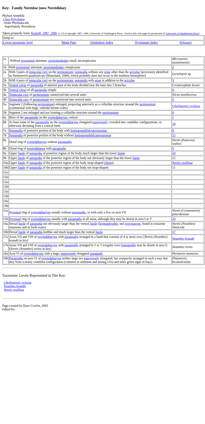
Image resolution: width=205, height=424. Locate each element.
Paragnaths (16, 258)
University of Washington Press (182, 33)
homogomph (79, 130)
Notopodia (16, 130)
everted (52, 117)
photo (108, 162)
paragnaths (31, 117)
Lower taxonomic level (18, 42)
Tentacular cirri (19, 94)
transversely (99, 122)
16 (173, 219)
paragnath (96, 253)
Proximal (15, 212)
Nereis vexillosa (182, 162)
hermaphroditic (109, 223)
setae (107, 72)
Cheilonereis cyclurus (186, 106)
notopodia (81, 72)
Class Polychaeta (14, 19)
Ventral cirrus (17, 85)
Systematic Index (147, 42)
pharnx (40, 148)
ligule (21, 153)
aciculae (135, 72)
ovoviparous (132, 223)
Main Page (69, 42)
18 (173, 124)
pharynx (62, 117)
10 (173, 153)
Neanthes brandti (183, 238)
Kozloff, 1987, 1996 (44, 33)
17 (173, 232)
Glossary (186, 42)
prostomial (28, 60)
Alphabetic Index (102, 42)
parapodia (37, 85)
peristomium (65, 72)
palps (65, 60)
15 (173, 135)
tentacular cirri (38, 72)
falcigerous (94, 130)
